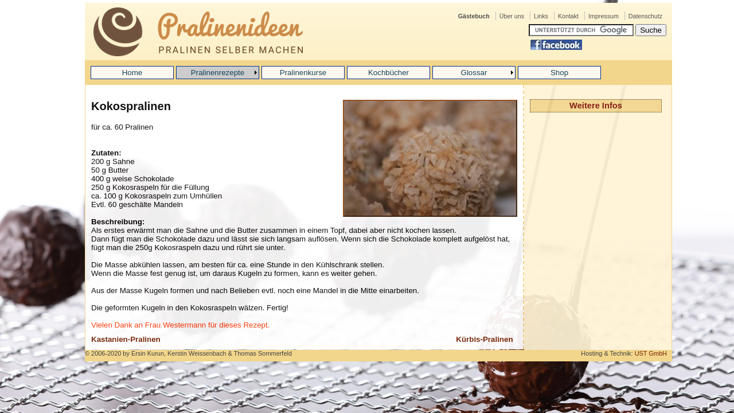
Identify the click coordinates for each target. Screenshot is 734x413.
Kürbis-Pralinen (484, 339)
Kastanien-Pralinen (126, 339)
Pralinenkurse (303, 72)
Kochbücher (388, 72)
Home (132, 72)
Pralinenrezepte (217, 72)
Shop (559, 72)
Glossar (474, 72)
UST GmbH (651, 353)
